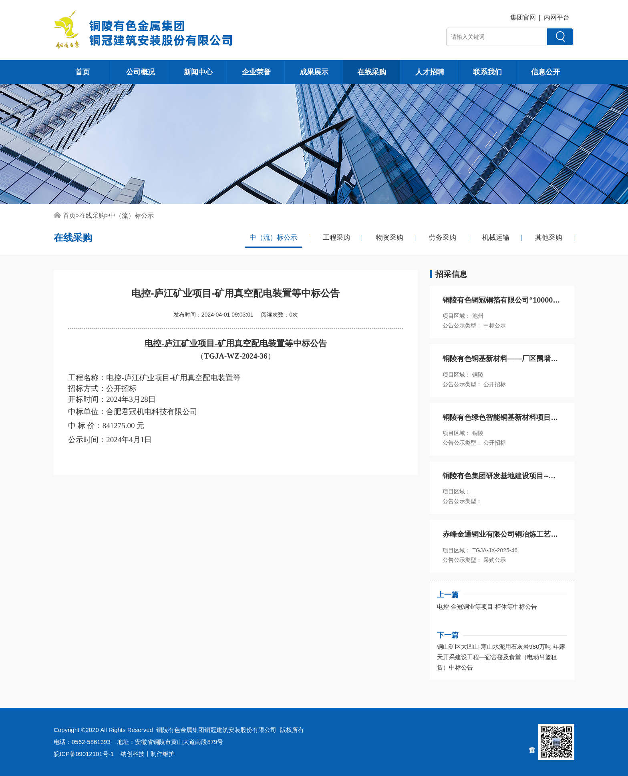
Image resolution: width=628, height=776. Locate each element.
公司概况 (140, 72)
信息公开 (545, 72)
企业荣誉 (256, 72)
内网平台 (557, 17)
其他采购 (548, 237)
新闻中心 (198, 72)
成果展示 (314, 72)
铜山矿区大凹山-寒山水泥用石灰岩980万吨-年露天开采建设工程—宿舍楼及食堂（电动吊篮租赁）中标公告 (501, 657)
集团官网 (523, 17)
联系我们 (487, 72)
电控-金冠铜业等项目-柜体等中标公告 (487, 606)
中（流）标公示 (131, 215)
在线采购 (371, 72)
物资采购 (389, 237)
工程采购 (336, 237)
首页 (82, 72)
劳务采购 (442, 237)
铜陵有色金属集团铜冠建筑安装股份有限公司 (216, 729)
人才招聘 (429, 72)
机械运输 (495, 237)
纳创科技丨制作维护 (148, 753)
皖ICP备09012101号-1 (84, 753)
